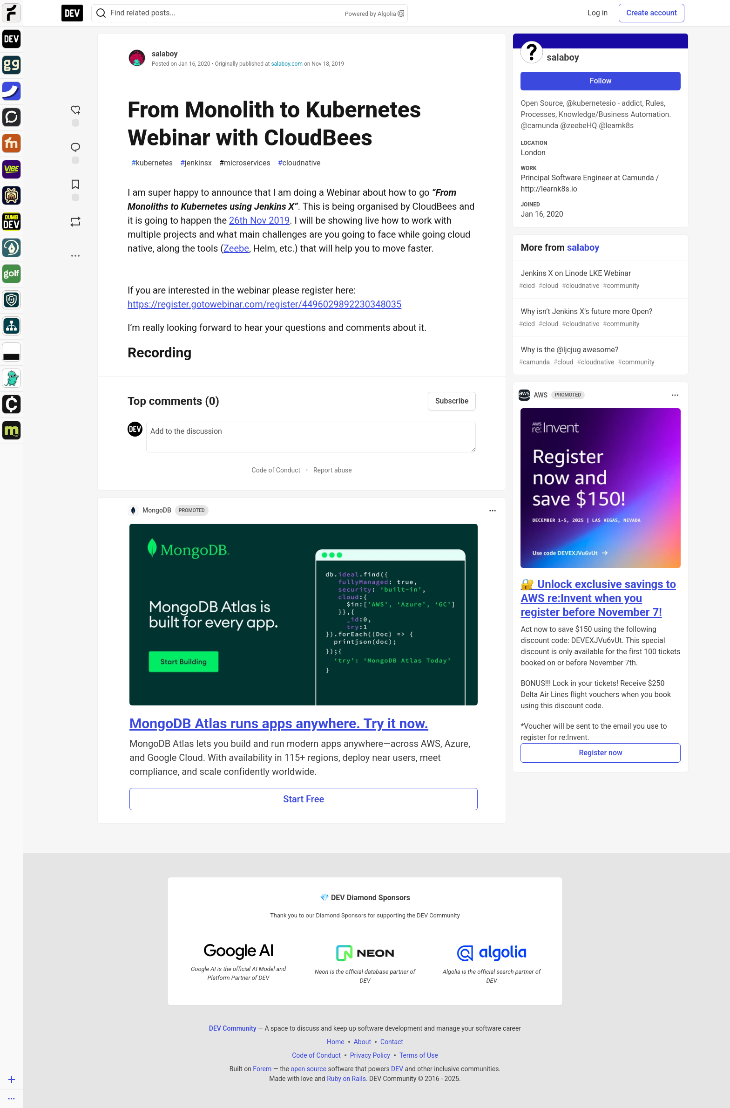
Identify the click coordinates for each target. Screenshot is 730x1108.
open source (308, 1069)
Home (336, 1042)
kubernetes (152, 163)
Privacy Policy (370, 1055)
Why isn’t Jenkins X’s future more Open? (600, 318)
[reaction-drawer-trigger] (75, 115)
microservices (244, 163)
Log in (598, 12)
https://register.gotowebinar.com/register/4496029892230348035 (264, 304)
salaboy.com (287, 64)
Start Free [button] (303, 799)
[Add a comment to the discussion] (311, 437)
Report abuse (332, 470)
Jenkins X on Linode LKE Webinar (600, 280)
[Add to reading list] (75, 190)
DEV (397, 1069)
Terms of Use (418, 1055)
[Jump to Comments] (75, 152)
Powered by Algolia (374, 13)
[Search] (101, 13)
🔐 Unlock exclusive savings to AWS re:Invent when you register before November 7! (598, 598)
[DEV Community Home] (72, 13)
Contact (391, 1042)
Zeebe (236, 248)
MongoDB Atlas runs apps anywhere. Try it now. (278, 723)
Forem (262, 1069)
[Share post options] (75, 255)
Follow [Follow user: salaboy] (601, 80)
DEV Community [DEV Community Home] (233, 1028)
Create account (651, 12)
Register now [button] (600, 752)
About (362, 1042)
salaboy (165, 53)
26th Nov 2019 (259, 220)
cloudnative (299, 163)
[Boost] (75, 222)
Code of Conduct (276, 470)
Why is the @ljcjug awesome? (600, 356)
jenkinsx (196, 163)
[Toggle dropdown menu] (492, 510)
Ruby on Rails (346, 1078)
